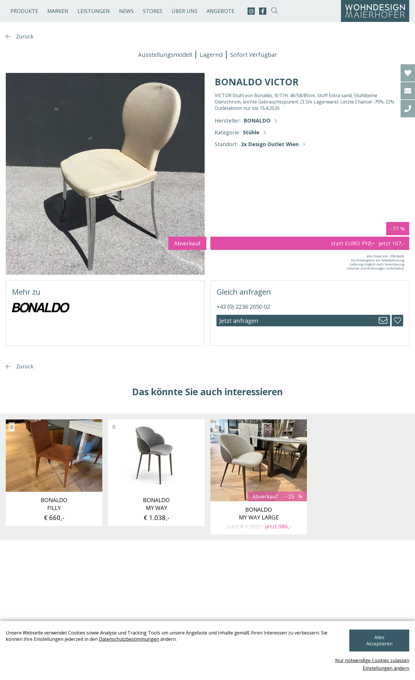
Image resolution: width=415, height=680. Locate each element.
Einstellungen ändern (386, 668)
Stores (152, 10)
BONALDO (257, 120)
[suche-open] (274, 11)
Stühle (251, 132)
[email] (408, 90)
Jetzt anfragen (239, 321)
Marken (57, 10)
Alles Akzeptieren (378, 644)
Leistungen (94, 10)
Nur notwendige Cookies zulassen (372, 660)
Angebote (220, 10)
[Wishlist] (408, 73)
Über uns (184, 10)
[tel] (408, 108)
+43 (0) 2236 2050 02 (243, 306)
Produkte (24, 10)
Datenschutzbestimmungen (129, 645)
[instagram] (251, 11)
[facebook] (262, 11)
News (126, 10)
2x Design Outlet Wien (270, 144)
